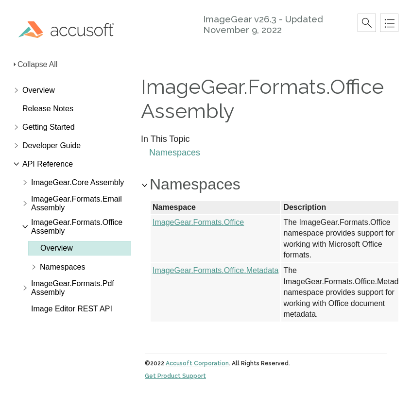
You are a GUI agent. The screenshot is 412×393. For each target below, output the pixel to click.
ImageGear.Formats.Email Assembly (76, 203)
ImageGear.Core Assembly (77, 182)
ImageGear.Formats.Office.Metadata (215, 270)
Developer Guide (51, 145)
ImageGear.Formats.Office (198, 222)
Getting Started (48, 127)
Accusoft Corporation (197, 363)
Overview (38, 90)
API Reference (47, 164)
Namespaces (62, 267)
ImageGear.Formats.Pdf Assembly (72, 287)
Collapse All (37, 64)
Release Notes (47, 108)
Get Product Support (175, 376)
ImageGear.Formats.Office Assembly (76, 226)
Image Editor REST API (71, 309)
